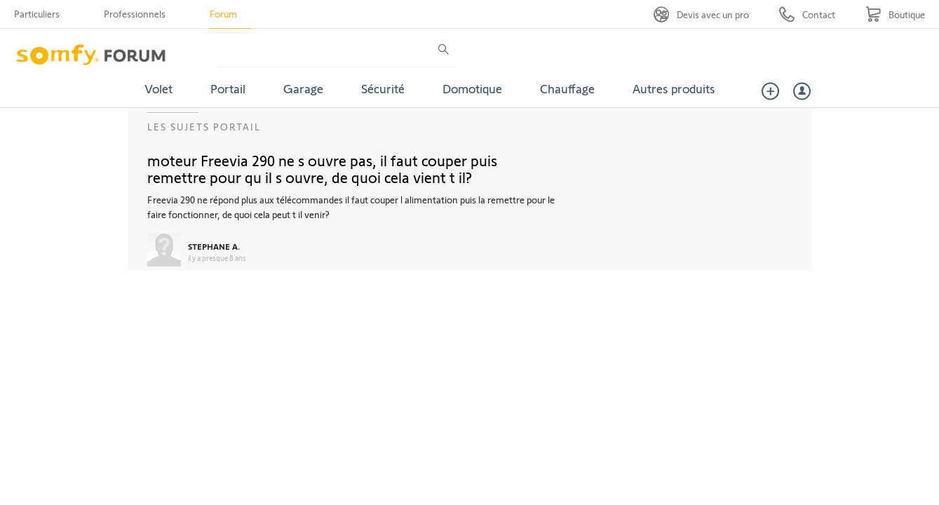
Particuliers (37, 14)
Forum (223, 14)
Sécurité (383, 88)
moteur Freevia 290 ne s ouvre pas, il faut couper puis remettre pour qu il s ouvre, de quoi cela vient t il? (322, 168)
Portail (227, 88)
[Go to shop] (895, 14)
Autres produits (674, 88)
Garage (303, 88)
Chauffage (567, 88)
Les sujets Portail (204, 127)
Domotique (472, 88)
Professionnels (134, 14)
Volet (158, 88)
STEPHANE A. (214, 246)
